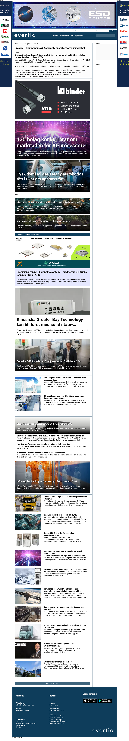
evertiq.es (81, 31)
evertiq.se (112, 31)
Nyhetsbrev (79, 35)
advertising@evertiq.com (25, 707)
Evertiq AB (24, 35)
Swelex (36, 237)
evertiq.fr (89, 31)
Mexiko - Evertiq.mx (56, 712)
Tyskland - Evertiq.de (56, 718)
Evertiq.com (53, 707)
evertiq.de (73, 31)
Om (72, 35)
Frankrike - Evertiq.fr (56, 726)
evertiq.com (64, 31)
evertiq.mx (96, 31)
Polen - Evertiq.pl (55, 722)
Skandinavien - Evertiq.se (58, 724)
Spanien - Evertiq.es (56, 720)
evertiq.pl (105, 31)
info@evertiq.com (22, 712)
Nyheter (55, 35)
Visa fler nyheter (52, 686)
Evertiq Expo (64, 35)
